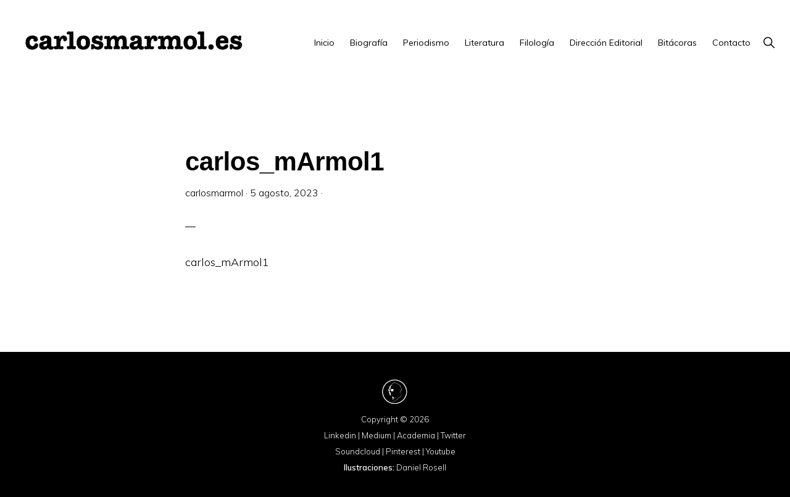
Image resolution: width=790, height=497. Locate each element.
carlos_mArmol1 (227, 262)
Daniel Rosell (421, 467)
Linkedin (340, 435)
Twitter (453, 435)
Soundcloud (357, 451)
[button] (769, 42)
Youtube (440, 451)
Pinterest (403, 451)
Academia (416, 435)
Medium (376, 435)
